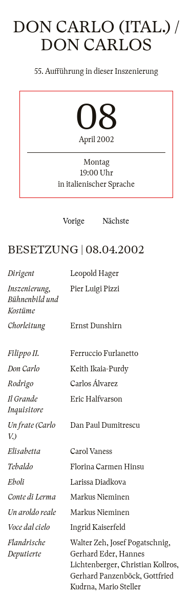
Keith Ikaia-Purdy (99, 369)
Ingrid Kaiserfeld (97, 527)
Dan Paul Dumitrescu (105, 425)
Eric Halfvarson (96, 399)
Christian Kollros (149, 565)
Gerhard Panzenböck (105, 576)
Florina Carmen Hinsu (107, 467)
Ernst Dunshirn (96, 326)
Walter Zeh (88, 543)
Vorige (71, 221)
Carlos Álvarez (94, 384)
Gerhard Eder (92, 554)
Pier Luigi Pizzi (94, 289)
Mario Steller (119, 587)
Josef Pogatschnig (139, 543)
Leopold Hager (94, 273)
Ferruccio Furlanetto (104, 353)
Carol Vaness (91, 451)
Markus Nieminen (100, 497)
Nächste (117, 221)
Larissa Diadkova (98, 482)
